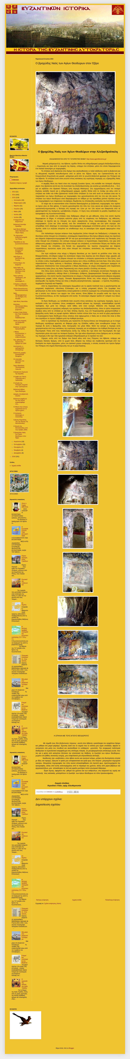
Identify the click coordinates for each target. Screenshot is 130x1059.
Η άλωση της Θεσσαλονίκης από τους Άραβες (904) (20, 428)
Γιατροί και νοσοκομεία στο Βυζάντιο (25, 706)
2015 (14, 197)
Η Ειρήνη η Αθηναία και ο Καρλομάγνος (20, 285)
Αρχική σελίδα (76, 900)
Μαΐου (16, 211)
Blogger (71, 1048)
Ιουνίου (16, 214)
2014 (14, 195)
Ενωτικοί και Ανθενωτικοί (25, 582)
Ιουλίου (16, 217)
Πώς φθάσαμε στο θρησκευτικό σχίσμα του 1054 (19, 341)
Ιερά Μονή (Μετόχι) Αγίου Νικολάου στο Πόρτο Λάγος (20, 231)
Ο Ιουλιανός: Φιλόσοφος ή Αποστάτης (18, 415)
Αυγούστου (17, 441)
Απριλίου (17, 209)
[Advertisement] (78, 879)
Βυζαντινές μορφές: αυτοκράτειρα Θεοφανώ (19, 354)
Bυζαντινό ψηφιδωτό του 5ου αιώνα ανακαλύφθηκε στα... (20, 401)
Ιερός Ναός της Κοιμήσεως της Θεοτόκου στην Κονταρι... (19, 270)
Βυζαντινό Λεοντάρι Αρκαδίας (19, 225)
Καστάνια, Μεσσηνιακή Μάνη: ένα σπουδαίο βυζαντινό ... (20, 307)
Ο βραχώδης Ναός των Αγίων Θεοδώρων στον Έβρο (19, 435)
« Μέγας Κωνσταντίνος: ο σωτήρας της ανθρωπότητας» (19, 334)
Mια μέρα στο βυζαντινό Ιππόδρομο (25, 682)
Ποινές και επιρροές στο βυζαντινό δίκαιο (19, 322)
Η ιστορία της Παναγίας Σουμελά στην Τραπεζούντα (20, 384)
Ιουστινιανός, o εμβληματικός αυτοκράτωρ (18, 348)
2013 (14, 192)
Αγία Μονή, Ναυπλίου (20, 301)
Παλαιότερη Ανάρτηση (112, 900)
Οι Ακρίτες (24, 604)
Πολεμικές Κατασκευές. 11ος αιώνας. (25, 658)
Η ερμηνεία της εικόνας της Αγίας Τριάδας (25, 730)
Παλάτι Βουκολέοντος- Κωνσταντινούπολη (20, 289)
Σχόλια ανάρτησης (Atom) (52, 903)
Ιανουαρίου (18, 200)
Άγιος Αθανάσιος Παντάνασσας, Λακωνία (19, 367)
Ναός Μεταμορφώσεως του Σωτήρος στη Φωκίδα (20, 295)
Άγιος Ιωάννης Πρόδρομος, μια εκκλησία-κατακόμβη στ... (19, 278)
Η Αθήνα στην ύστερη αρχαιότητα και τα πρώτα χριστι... (20, 408)
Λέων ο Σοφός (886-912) (25, 505)
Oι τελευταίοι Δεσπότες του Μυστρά (18, 361)
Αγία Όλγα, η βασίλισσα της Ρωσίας (19, 258)
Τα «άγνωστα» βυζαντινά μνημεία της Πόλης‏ (20, 237)
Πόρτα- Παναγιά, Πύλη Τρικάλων (25, 558)
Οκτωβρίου (17, 447)
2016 (14, 456)
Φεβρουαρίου (18, 203)
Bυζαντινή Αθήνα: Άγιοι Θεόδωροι (19, 390)
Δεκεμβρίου (18, 453)
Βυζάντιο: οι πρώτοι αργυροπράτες (19, 328)
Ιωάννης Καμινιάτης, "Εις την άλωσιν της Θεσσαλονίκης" (20, 421)
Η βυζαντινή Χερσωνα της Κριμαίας (20, 373)
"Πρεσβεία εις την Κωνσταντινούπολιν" (20, 243)
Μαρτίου (17, 206)
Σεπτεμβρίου (18, 444)
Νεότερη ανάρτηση (42, 900)
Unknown (15, 180)
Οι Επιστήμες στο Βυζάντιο (19, 264)
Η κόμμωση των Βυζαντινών (18, 220)
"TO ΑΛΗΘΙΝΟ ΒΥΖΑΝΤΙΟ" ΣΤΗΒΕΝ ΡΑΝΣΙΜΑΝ (18, 250)
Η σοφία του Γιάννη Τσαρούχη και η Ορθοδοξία (19, 378)
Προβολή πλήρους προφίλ (18, 183)
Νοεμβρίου (17, 450)
